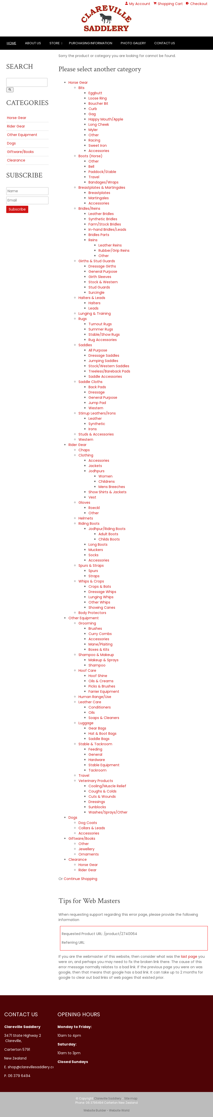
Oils (91, 712)
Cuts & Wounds (102, 796)
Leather (95, 418)
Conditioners (99, 707)
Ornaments (88, 854)
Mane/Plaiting (100, 644)
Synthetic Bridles (102, 219)
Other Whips (99, 602)
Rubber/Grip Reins (114, 250)
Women (105, 476)
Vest (92, 497)
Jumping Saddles (103, 360)
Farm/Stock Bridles (104, 224)
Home (11, 43)
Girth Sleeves (99, 276)
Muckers (95, 549)
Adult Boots (108, 534)
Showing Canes (101, 607)
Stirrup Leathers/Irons (97, 413)
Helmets (85, 518)
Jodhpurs (96, 471)
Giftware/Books (20, 151)
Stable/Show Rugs (104, 334)
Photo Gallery (133, 43)
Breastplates (99, 192)
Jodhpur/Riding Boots (107, 528)
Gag (92, 114)
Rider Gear (16, 126)
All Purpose (97, 350)
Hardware (96, 759)
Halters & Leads (91, 297)
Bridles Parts (98, 234)
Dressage (96, 392)
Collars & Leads (91, 828)
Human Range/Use (94, 696)
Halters (94, 303)
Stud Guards (99, 287)
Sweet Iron (97, 145)
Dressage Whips (102, 591)
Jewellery (86, 849)
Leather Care (89, 702)
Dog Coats (87, 822)
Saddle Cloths (90, 381)
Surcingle (96, 292)
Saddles (85, 345)
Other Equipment (22, 134)
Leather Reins (110, 245)
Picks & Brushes (101, 686)
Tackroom (97, 770)
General (95, 754)
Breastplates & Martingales (101, 187)
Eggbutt (95, 93)
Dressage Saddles (103, 355)
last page (189, 956)
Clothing (85, 455)
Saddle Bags (99, 738)
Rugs (82, 318)
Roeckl (94, 507)
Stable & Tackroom (95, 744)
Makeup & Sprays (103, 660)
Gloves (84, 502)
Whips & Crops (91, 581)
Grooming (87, 623)
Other (93, 135)
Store (55, 43)
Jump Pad (97, 402)
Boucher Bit (98, 103)
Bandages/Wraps (103, 182)
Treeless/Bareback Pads (109, 371)
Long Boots (98, 544)
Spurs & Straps (91, 565)
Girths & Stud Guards (96, 261)
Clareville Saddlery (107, 1098)
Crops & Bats (99, 586)
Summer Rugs (100, 329)
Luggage (86, 723)
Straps (94, 576)
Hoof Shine (97, 675)
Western (95, 408)
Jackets (95, 465)
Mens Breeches (111, 486)
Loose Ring (97, 98)
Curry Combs (100, 633)
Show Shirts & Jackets (107, 492)
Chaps (84, 450)
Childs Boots (109, 539)
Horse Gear (16, 117)
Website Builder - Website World (107, 1110)
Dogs (11, 143)
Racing (94, 140)
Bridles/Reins (89, 208)
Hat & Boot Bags (102, 733)
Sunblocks (97, 807)
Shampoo (97, 665)
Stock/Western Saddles (108, 366)
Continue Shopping (80, 878)
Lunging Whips (101, 597)
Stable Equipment (104, 765)
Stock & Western (103, 282)
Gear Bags (97, 728)
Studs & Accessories (96, 434)
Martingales (98, 198)
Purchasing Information (90, 43)
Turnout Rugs (100, 324)
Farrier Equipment (103, 691)
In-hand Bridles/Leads (107, 229)
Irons (92, 429)
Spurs (93, 570)
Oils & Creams (101, 681)
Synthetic (96, 423)
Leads (93, 308)
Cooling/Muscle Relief (107, 786)
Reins (93, 240)
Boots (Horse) (90, 156)
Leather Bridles (101, 213)
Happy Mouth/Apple (105, 119)
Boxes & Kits (98, 649)
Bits (81, 87)
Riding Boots (89, 523)
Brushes (95, 628)
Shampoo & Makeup (96, 654)
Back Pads (97, 387)
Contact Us (164, 43)
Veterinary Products (95, 780)
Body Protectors (92, 612)
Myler (93, 129)
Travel (93, 177)
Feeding (95, 749)
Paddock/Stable (102, 171)
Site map (130, 1098)
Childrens (106, 481)
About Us (33, 43)
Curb (92, 108)
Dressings (96, 801)
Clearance (16, 160)
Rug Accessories (102, 339)
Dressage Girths (102, 266)
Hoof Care (87, 670)
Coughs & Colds (102, 791)
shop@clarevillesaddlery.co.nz (34, 1067)
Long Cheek (98, 124)
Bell (91, 166)
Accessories (98, 150)
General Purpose (102, 271)
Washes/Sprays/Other (108, 812)
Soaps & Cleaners (103, 717)
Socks (93, 555)
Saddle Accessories (105, 376)
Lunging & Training (94, 313)
